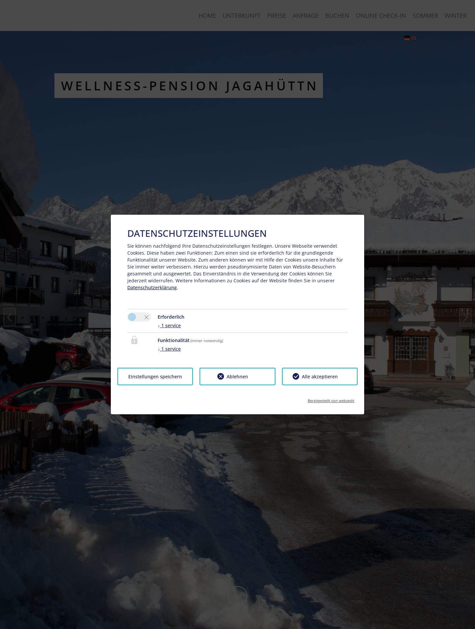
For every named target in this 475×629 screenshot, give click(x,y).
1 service (169, 325)
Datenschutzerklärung (152, 287)
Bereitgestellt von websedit (331, 398)
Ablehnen (237, 376)
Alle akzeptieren (320, 376)
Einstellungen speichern (155, 376)
